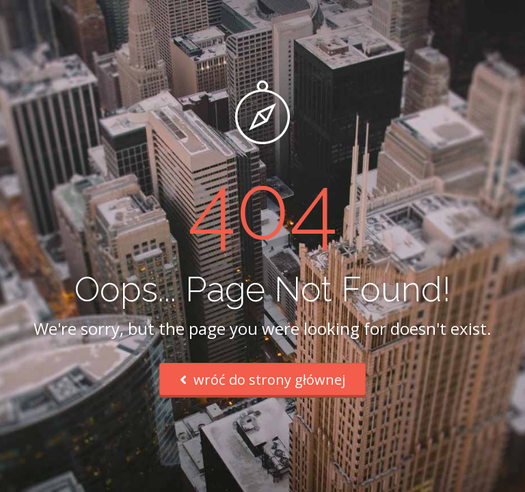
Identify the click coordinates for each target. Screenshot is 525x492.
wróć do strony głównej (262, 379)
